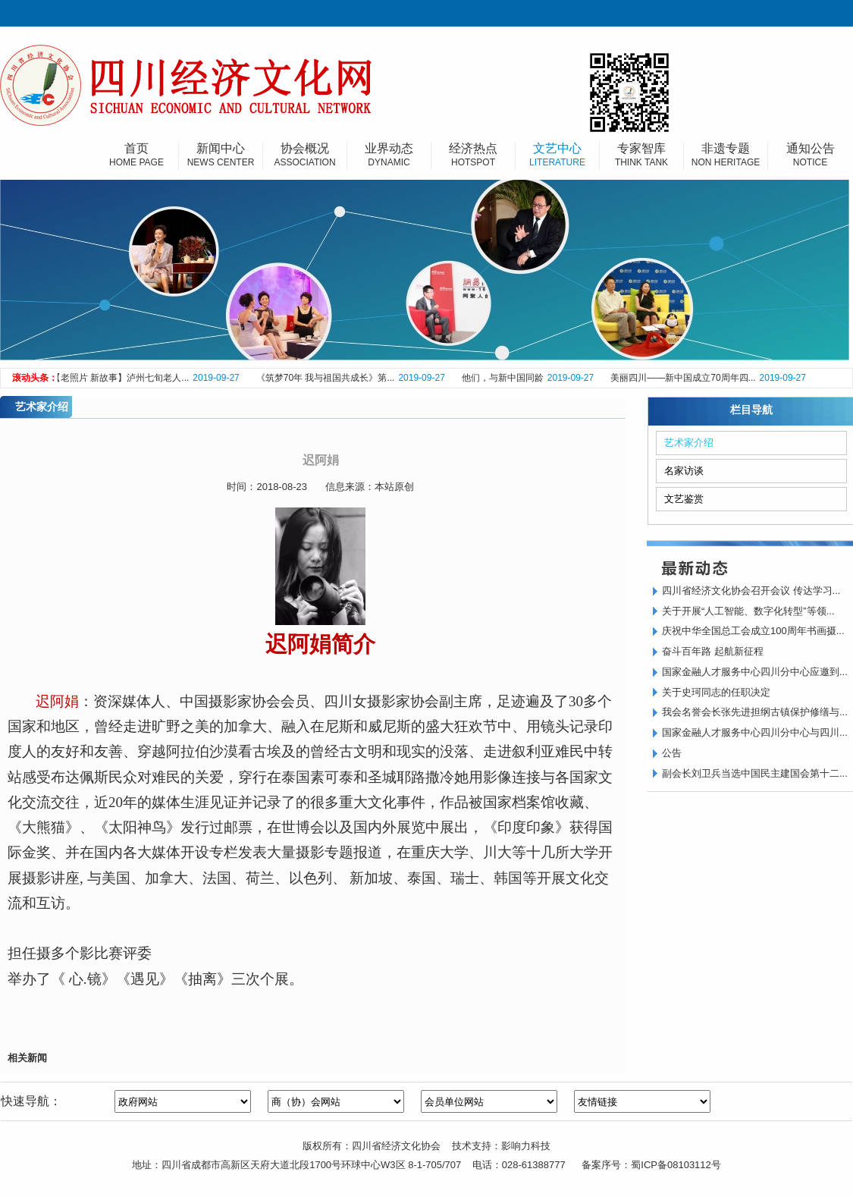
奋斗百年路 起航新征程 (713, 651)
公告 (672, 753)
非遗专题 (725, 155)
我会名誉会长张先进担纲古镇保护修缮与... (755, 712)
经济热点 (473, 155)
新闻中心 (220, 155)
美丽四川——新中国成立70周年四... (685, 377)
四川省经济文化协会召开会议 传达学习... (751, 590)
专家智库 (641, 155)
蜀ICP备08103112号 (676, 1164)
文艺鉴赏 (684, 498)
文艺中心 (557, 155)
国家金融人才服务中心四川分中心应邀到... (755, 671)
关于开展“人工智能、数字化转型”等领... (748, 611)
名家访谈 (684, 470)
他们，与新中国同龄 (505, 377)
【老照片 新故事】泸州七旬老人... (122, 377)
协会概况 (305, 155)
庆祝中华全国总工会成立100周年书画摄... (753, 630)
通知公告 (810, 155)
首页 (136, 155)
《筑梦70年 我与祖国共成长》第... (328, 377)
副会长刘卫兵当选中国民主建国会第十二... (755, 773)
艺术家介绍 (688, 442)
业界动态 (389, 155)
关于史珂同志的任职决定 (716, 692)
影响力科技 (525, 1145)
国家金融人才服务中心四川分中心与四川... (755, 732)
